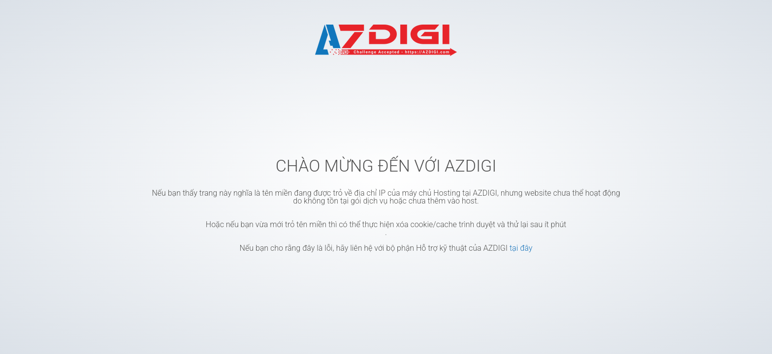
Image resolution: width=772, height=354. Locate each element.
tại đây (521, 248)
